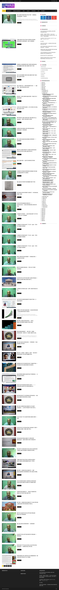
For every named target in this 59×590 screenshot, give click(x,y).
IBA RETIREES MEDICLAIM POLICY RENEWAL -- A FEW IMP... (49, 159)
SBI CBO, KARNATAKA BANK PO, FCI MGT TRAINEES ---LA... (49, 165)
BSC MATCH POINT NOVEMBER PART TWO (26, 182)
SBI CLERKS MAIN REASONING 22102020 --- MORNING (49, 114)
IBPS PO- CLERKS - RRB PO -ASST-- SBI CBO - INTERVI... (49, 155)
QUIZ (38, 10)
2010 (42, 219)
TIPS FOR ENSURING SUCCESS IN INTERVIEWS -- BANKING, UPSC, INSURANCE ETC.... (48, 53)
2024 (43, 83)
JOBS (23, 10)
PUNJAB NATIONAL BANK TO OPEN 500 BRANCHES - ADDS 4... (49, 172)
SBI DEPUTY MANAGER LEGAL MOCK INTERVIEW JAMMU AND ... (48, 174)
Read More (19, 22)
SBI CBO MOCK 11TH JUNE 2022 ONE (47, 55)
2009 (43, 220)
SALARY (28, 10)
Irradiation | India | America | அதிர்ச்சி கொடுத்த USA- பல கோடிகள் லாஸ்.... (48, 39)
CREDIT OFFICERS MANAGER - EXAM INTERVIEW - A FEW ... (48, 146)
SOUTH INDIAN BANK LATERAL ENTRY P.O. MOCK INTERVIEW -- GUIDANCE (48, 47)
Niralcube (7, 588)
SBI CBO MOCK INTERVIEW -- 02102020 (25, 523)
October (44, 93)
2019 (42, 208)
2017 (42, 211)
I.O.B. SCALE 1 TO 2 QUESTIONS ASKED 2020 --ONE (48, 167)
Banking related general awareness (46, 68)
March (43, 204)
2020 (43, 89)
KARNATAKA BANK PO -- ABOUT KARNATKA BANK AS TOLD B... (47, 182)
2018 (42, 210)
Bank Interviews (43, 66)
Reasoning (42, 76)
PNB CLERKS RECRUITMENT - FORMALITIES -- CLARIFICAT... (49, 135)
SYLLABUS (43, 10)
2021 (42, 87)
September (44, 196)
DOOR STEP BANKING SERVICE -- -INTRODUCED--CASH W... (48, 125)
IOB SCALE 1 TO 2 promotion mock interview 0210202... (48, 192)
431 (8, 565)
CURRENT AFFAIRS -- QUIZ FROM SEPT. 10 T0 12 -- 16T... (49, 127)
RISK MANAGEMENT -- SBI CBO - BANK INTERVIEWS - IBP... (49, 150)
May (43, 201)
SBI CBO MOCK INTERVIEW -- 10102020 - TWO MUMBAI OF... (49, 153)
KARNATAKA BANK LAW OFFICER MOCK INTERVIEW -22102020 (49, 112)
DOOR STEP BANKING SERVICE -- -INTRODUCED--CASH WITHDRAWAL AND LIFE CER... (27, 205)
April (43, 203)
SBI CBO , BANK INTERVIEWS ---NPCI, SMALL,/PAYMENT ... (48, 148)
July (43, 199)
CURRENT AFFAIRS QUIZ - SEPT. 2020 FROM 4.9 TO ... (49, 142)
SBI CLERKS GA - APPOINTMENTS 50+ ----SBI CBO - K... (49, 103)
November (44, 91)
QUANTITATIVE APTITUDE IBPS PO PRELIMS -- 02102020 (49, 190)
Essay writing (43, 73)
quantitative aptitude (44, 78)
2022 (43, 86)
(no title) (42, 41)
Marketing (42, 74)
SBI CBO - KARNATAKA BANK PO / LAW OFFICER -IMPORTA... (48, 184)
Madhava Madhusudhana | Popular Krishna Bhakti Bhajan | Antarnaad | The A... (48, 58)
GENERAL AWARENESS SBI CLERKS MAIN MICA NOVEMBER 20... (49, 99)
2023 (43, 85)
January (44, 207)
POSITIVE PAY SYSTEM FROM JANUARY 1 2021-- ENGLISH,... (49, 170)
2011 (42, 217)
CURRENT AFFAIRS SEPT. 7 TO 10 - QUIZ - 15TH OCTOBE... (49, 129)
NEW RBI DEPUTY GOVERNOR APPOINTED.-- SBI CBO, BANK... (49, 163)
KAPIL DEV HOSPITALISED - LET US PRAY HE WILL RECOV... (49, 107)
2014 (42, 215)
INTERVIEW (33, 10)
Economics (42, 71)
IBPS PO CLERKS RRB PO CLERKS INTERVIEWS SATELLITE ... (47, 116)
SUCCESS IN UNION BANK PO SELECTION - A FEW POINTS (49, 144)
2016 (42, 212)
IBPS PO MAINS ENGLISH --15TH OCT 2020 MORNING (49, 138)
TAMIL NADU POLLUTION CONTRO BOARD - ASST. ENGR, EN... (49, 176)
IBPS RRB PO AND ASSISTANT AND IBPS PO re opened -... (49, 109)
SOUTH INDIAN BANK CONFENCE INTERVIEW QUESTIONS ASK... (47, 180)
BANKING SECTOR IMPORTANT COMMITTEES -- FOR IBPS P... (47, 157)
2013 (42, 216)
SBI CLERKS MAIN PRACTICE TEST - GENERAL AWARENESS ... (48, 94)
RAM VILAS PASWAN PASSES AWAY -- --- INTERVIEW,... (49, 161)
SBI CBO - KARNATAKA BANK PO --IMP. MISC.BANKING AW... (49, 178)
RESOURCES (9, 10)
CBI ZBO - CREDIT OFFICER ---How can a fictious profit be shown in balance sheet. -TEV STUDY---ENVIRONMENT (49, 35)
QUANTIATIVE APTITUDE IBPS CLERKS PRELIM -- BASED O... (48, 140)
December (44, 90)
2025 (43, 82)
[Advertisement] (20, 31)
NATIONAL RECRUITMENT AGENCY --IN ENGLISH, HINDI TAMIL (49, 123)
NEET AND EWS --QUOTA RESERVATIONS (26, 160)
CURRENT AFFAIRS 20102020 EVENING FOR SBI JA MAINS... (49, 119)
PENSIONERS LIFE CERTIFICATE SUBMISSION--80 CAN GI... (47, 194)
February (44, 205)
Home (4, 10)
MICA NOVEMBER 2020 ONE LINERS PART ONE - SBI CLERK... (49, 101)
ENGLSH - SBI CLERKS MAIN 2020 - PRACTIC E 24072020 (48, 105)
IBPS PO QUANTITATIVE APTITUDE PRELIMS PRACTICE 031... (49, 187)
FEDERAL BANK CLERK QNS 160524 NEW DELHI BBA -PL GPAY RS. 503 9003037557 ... (49, 50)
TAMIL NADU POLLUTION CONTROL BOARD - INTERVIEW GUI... (49, 97)
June (43, 200)
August (43, 197)
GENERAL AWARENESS (16, 10)
